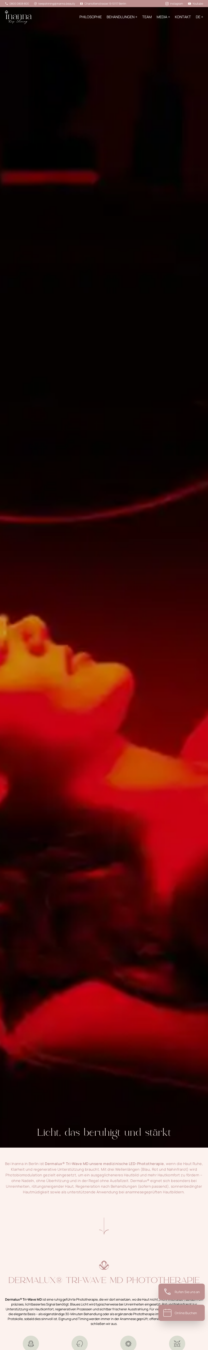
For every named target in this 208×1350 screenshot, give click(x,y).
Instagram (174, 3)
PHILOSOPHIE (90, 16)
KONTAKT (183, 16)
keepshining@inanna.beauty (54, 3)
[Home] (24, 20)
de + (199, 16)
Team (147, 16)
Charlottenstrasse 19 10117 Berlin (103, 3)
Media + (163, 16)
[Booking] (181, 1313)
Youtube (195, 3)
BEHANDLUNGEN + (122, 16)
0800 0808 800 (17, 3)
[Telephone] (181, 1292)
